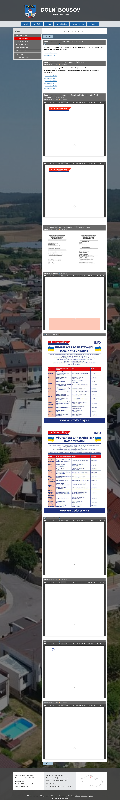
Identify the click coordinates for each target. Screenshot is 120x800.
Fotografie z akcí (21, 51)
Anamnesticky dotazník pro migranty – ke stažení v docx (67, 227)
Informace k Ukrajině (22, 38)
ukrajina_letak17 (50, 83)
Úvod (26, 24)
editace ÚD (84, 796)
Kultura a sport (78, 24)
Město (48, 24)
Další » (50, 36)
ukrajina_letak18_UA (51, 86)
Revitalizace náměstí (22, 44)
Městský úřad (62, 24)
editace (77, 796)
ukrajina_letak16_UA (51, 76)
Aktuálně (37, 24)
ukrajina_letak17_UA (51, 81)
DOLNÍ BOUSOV (60, 10)
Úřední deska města (22, 47)
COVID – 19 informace (22, 41)
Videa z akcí (19, 54)
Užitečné (93, 24)
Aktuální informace (21, 35)
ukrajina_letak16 (50, 78)
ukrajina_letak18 (50, 88)
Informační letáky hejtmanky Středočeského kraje (64, 62)
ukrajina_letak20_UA (51, 53)
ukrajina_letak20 (50, 55)
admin (65, 44)
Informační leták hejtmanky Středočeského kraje (64, 42)
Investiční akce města (22, 57)
